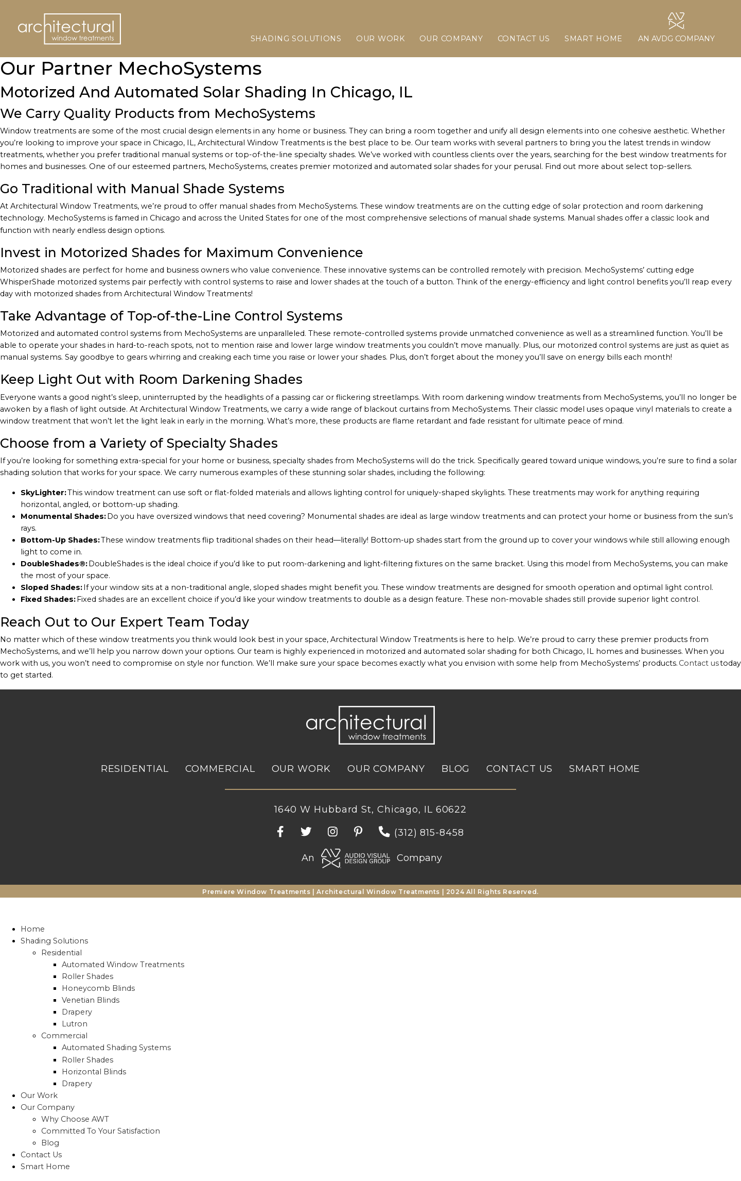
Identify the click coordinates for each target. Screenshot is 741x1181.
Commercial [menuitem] (64, 1035)
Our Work (380, 38)
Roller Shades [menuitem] (87, 976)
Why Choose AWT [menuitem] (75, 1119)
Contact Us (524, 38)
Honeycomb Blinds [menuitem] (98, 988)
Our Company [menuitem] (48, 1107)
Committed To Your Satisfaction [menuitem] (100, 1131)
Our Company (451, 38)
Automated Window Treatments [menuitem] (123, 964)
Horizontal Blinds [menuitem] (94, 1071)
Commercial (220, 768)
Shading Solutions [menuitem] (54, 941)
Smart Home (593, 38)
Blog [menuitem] (50, 1143)
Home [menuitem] (33, 929)
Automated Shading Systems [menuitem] (116, 1047)
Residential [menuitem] (61, 952)
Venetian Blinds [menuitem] (90, 1000)
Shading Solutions (296, 38)
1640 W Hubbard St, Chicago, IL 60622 (370, 809)
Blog (456, 768)
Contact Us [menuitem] (41, 1154)
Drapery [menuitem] (77, 1012)
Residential (135, 768)
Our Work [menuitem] (39, 1095)
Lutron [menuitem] (74, 1023)
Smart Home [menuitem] (45, 1166)
